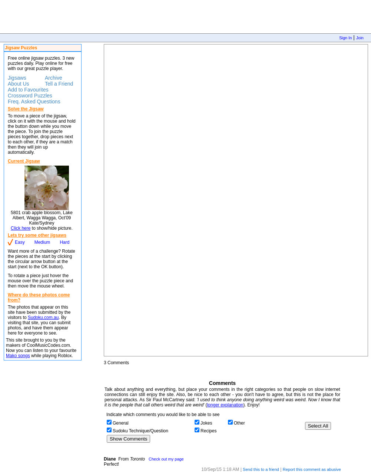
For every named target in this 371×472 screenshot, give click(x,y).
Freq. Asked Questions (34, 101)
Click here (20, 228)
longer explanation (225, 405)
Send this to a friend (261, 469)
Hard (64, 242)
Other (239, 423)
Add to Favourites (28, 90)
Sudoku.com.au (43, 317)
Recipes (208, 430)
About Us (18, 84)
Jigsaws (17, 78)
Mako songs (18, 355)
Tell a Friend (59, 84)
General (121, 423)
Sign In (345, 38)
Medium (42, 242)
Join (360, 38)
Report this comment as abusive (312, 469)
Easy (20, 242)
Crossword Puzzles (30, 96)
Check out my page (166, 459)
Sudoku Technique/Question (140, 430)
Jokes (206, 423)
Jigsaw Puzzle (236, 200)
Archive (53, 78)
